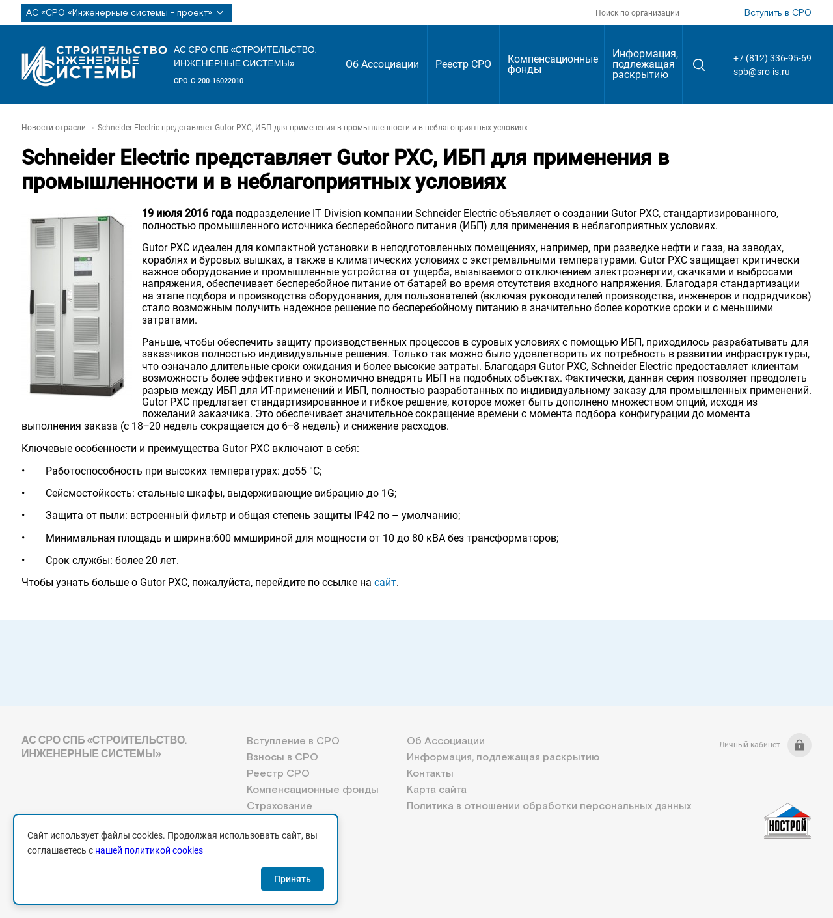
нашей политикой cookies (149, 850)
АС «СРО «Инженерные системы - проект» (127, 13)
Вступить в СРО (778, 13)
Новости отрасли (53, 127)
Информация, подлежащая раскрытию (645, 64)
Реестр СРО (463, 64)
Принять (292, 879)
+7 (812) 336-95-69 (772, 58)
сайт (385, 582)
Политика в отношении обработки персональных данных (549, 806)
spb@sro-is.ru (761, 71)
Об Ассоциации (382, 64)
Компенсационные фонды (553, 64)
